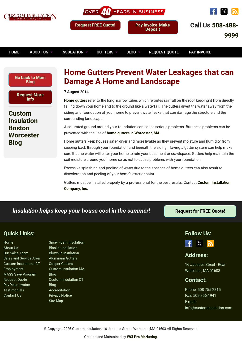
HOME (14, 52)
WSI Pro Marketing (142, 337)
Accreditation (59, 290)
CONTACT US (57, 63)
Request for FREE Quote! (200, 211)
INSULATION (72, 52)
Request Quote (15, 279)
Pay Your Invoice (17, 285)
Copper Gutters (61, 264)
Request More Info (30, 96)
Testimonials (14, 290)
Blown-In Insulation (64, 253)
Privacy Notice (60, 295)
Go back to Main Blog (30, 79)
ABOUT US (39, 52)
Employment (13, 269)
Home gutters (75, 100)
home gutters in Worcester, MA (133, 133)
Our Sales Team (16, 253)
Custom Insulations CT (22, 264)
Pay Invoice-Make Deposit (152, 27)
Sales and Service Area (22, 258)
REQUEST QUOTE (164, 52)
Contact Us (12, 295)
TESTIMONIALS (22, 63)
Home (8, 242)
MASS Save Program (20, 274)
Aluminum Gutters (63, 258)
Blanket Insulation (63, 248)
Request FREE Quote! (95, 24)
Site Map (56, 301)
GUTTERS (105, 52)
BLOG (131, 52)
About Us (11, 248)
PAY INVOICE (200, 52)
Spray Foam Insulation (66, 242)
